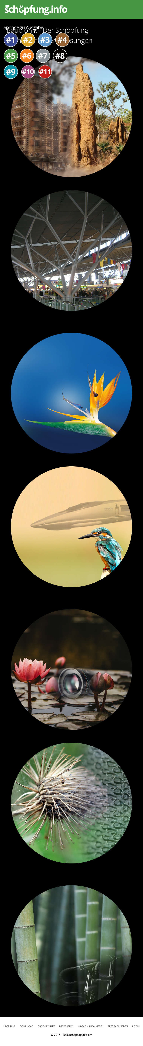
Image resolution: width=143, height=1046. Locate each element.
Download (26, 1026)
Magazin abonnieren (91, 1026)
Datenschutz (46, 1026)
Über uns (9, 1026)
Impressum (66, 1026)
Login (136, 1026)
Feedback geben (118, 1026)
